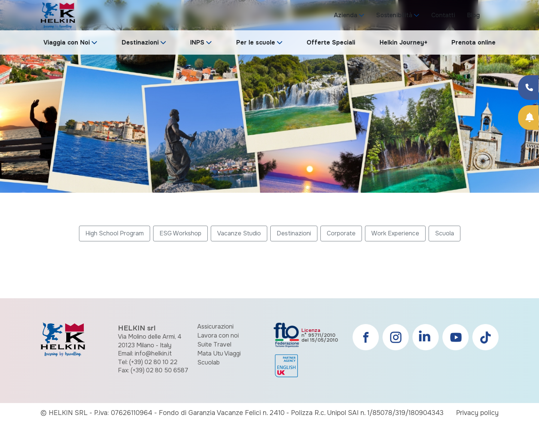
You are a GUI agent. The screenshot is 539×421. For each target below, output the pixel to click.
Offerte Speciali (331, 42)
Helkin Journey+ (403, 42)
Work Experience (395, 233)
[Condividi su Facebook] (528, 87)
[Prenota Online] (528, 117)
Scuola (444, 233)
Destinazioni (140, 42)
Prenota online (473, 42)
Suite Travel (214, 344)
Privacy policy (477, 413)
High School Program (114, 233)
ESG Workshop (180, 233)
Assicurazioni (215, 326)
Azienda (345, 15)
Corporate (341, 233)
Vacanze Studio (239, 233)
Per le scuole (255, 42)
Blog (473, 15)
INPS (197, 42)
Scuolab (208, 362)
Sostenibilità (394, 15)
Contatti (443, 15)
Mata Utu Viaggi (219, 353)
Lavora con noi (218, 335)
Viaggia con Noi (66, 42)
